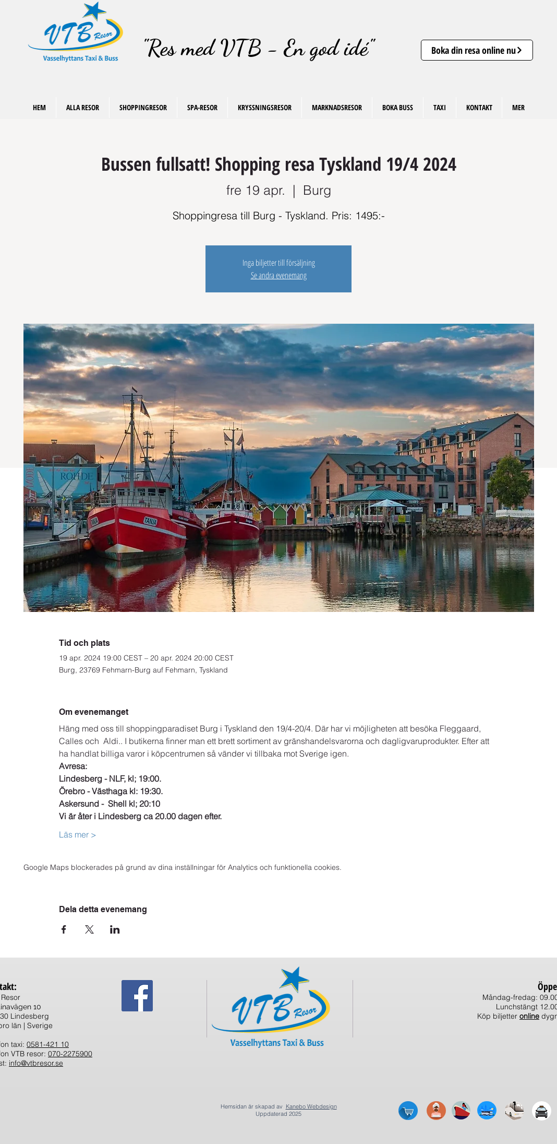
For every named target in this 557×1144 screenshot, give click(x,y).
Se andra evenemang (279, 275)
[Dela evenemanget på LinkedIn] (115, 929)
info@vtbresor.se (36, 1063)
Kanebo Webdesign (311, 1106)
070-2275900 (70, 1053)
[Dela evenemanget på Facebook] (64, 929)
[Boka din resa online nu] (477, 50)
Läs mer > (77, 834)
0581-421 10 (48, 1044)
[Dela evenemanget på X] (89, 929)
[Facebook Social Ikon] (137, 995)
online (529, 1016)
